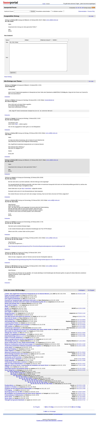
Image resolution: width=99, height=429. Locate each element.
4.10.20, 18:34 (81, 397)
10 (76, 7)
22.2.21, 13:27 (81, 369)
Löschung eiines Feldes (11, 328)
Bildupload (8, 315)
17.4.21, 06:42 (81, 364)
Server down (8, 404)
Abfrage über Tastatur (11, 338)
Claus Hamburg (9, 325)
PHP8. (6, 312)
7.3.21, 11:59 (81, 371)
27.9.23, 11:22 (81, 319)
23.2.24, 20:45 (81, 375)
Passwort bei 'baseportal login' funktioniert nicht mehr (20, 306)
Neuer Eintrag (8, 82)
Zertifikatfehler (9, 320)
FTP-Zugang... (9, 395)
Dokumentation (82, 11)
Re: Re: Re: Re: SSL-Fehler (29, 385)
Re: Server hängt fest (13, 377)
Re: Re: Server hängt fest (17, 378)
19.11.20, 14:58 (81, 394)
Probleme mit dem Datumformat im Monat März (18, 394)
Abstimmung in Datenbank (12, 333)
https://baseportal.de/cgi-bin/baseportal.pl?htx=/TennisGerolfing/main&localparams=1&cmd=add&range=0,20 (36, 252)
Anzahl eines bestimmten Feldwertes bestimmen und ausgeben (23, 351)
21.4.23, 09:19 (81, 327)
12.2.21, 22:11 (81, 399)
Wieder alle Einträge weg (12, 309)
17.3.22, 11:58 (81, 341)
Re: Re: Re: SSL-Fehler (25, 384)
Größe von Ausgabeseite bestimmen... (16, 340)
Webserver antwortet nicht (12, 358)
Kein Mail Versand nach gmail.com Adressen (17, 322)
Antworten (7, 102)
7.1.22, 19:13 (81, 346)
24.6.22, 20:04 (81, 338)
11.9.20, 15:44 (81, 404)
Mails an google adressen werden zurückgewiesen (19, 345)
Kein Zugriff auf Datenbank (12, 304)
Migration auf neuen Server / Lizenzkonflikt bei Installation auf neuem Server (27, 371)
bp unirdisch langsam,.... (12, 310)
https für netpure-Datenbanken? (14, 369)
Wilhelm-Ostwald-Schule (12, 302)
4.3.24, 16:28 (81, 314)
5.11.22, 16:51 (81, 340)
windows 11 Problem (11, 392)
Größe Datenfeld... (10, 366)
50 (80, 7)
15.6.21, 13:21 (81, 361)
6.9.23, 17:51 (81, 322)
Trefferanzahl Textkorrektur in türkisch (16, 367)
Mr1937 (7, 314)
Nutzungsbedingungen (57, 419)
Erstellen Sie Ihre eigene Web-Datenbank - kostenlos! (49, 426)
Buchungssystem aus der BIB (13, 397)
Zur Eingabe (36, 412)
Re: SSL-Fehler (17, 381)
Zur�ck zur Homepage (49, 417)
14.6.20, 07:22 (81, 405)
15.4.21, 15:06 (81, 366)
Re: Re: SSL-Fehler (21, 382)
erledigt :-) (8, 372)
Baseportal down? (10, 319)
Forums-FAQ (91, 11)
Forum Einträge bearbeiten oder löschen (16, 359)
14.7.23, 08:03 (81, 325)
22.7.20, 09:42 (81, 402)
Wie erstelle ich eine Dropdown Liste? (16, 336)
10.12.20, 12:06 (81, 391)
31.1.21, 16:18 (81, 374)
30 (78, 7)
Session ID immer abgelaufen (13, 364)
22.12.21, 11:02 (81, 349)
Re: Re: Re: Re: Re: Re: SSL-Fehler (37, 388)
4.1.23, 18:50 (81, 332)
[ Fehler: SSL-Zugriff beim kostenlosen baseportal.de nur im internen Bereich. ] (27, 299)
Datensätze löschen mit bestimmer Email (16, 374)
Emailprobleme (9, 391)
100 (83, 7)
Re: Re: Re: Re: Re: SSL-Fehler (33, 386)
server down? (9, 353)
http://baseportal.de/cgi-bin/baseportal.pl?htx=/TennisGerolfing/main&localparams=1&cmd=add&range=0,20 (36, 265)
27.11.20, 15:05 (81, 392)
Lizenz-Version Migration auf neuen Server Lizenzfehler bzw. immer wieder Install (28, 335)
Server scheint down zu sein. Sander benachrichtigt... (20, 348)
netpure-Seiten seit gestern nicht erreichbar (17, 330)
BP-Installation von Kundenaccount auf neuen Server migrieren (23, 399)
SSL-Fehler (13, 380)
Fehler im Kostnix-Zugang (12, 301)
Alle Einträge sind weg (11, 346)
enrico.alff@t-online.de (52, 20)
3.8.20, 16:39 (81, 400)
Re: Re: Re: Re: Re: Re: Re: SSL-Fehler (42, 389)
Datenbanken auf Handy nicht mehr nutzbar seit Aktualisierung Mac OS (25, 307)
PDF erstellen (8, 332)
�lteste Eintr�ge (76, 412)
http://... (17, 129)
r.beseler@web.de (49, 105)
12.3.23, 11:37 (81, 328)
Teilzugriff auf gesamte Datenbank (14, 405)
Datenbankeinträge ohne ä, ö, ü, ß (14, 341)
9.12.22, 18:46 (81, 333)
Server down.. (9, 402)
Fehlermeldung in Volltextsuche (14, 400)
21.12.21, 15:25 (81, 351)
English (44, 3)
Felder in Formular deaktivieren (14, 343)
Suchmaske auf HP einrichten (13, 362)
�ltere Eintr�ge (49, 412)
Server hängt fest (10, 375)
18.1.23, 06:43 (81, 330)
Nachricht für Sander (11, 323)
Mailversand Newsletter (12, 361)
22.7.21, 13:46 (81, 359)
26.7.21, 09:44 (81, 358)
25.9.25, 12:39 (81, 299)
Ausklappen (82, 296)
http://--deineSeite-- (27, 194)
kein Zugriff (8, 317)
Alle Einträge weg (10, 327)
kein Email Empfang (10, 354)
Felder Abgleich (9, 356)
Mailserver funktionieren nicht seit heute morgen (19, 349)
